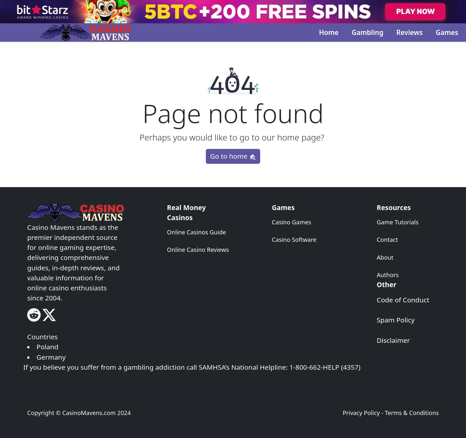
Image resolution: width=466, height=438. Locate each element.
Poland (48, 346)
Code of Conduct (403, 299)
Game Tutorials (397, 222)
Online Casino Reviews (198, 249)
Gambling (367, 32)
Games (447, 32)
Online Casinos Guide (196, 232)
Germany (51, 357)
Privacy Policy (361, 413)
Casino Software (294, 239)
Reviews (409, 32)
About (385, 257)
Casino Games (291, 222)
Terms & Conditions (412, 413)
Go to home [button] (233, 156)
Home (329, 32)
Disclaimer (393, 340)
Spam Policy (396, 319)
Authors (388, 275)
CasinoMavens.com (89, 413)
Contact (387, 239)
